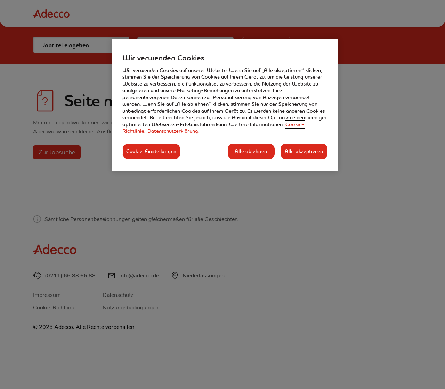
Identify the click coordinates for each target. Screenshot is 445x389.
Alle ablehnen (251, 151)
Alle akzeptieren (304, 151)
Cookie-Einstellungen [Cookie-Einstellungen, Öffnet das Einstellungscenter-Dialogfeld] (151, 151)
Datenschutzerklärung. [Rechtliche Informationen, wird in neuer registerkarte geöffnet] (173, 131)
